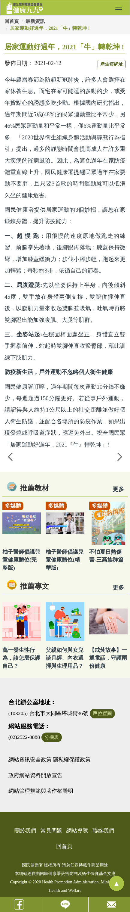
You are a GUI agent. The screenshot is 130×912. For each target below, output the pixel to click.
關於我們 (25, 831)
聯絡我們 (103, 831)
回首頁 (12, 21)
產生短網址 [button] (111, 64)
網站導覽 (77, 831)
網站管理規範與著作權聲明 (40, 791)
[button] (118, 8)
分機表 (51, 737)
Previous (10, 456)
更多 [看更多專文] (118, 587)
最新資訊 (35, 21)
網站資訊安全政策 (30, 760)
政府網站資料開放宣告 (35, 775)
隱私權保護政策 (72, 760)
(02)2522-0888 (24, 737)
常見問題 (51, 831)
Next (119, 456)
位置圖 (102, 713)
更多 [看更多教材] (118, 489)
